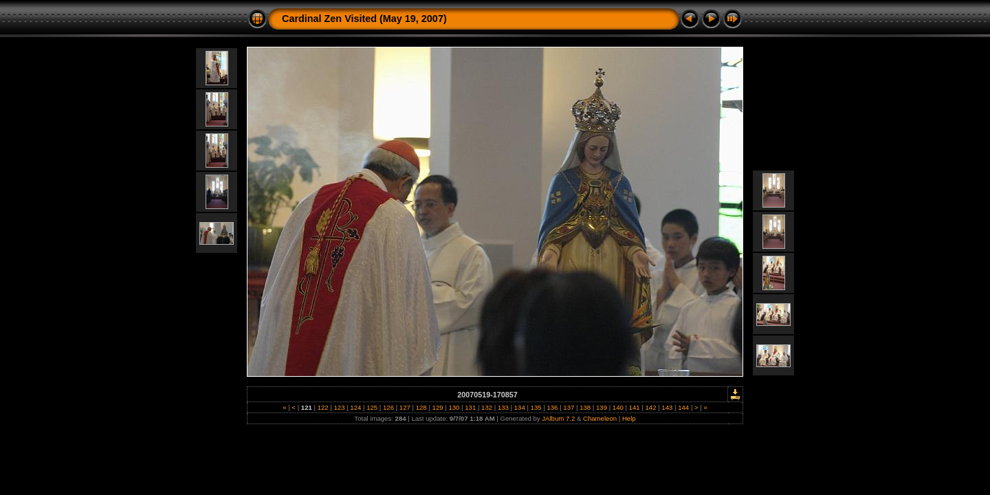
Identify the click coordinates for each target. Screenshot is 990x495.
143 (667, 407)
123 (339, 407)
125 (372, 407)
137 (569, 407)
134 (519, 407)
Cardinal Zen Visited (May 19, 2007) (364, 18)
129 (437, 407)
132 (486, 407)
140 (617, 407)
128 (421, 407)
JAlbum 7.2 (558, 418)
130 (454, 407)
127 (404, 407)
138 (585, 407)
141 (634, 407)
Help (629, 418)
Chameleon (600, 418)
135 (536, 407)
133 (503, 407)
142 (651, 407)
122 (323, 407)
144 (683, 407)
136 (552, 407)
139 (601, 407)
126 (388, 407)
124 (356, 407)
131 (470, 407)
